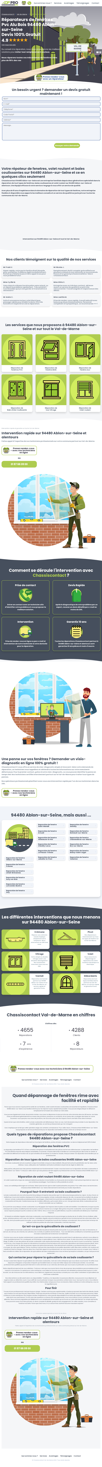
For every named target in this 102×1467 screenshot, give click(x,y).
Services (58, 3)
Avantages (69, 3)
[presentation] (18, 145)
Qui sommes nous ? (43, 3)
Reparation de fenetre (19, 859)
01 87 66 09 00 (19, 464)
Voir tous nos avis (9, 45)
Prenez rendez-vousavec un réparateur (50, 78)
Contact (95, 3)
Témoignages (82, 3)
